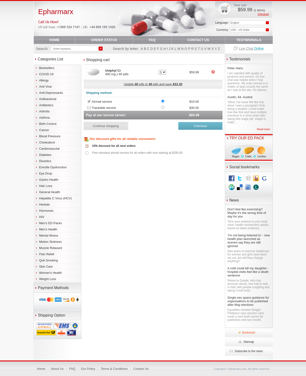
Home (41, 369)
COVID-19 (46, 74)
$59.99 (251, 9)
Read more (263, 129)
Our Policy (88, 369)
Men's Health (48, 229)
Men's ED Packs (50, 223)
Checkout (263, 14)
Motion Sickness (50, 242)
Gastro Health (48, 179)
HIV (42, 217)
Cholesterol (47, 142)
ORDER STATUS (104, 40)
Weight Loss (47, 279)
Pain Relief (46, 254)
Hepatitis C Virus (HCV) (55, 198)
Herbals (44, 204)
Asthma (44, 117)
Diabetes (45, 155)
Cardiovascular (49, 148)
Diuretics (45, 161)
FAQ (152, 40)
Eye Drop (45, 173)
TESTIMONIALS (248, 40)
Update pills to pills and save (153, 84)
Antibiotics (46, 105)
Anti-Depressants (51, 93)
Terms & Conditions (114, 369)
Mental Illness (48, 235)
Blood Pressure (50, 136)
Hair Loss (45, 186)
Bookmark (248, 332)
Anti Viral (45, 86)
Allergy (44, 80)
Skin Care (46, 266)
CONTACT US (198, 40)
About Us (57, 369)
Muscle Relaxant (50, 248)
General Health (49, 192)
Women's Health (50, 273)
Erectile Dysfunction (53, 167)
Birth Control (47, 124)
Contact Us (141, 369)
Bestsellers (47, 68)
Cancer (44, 130)
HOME (54, 40)
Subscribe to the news (248, 351)
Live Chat (251, 48)
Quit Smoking (48, 260)
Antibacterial (47, 99)
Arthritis (44, 111)
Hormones (46, 210)
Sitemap (248, 342)
